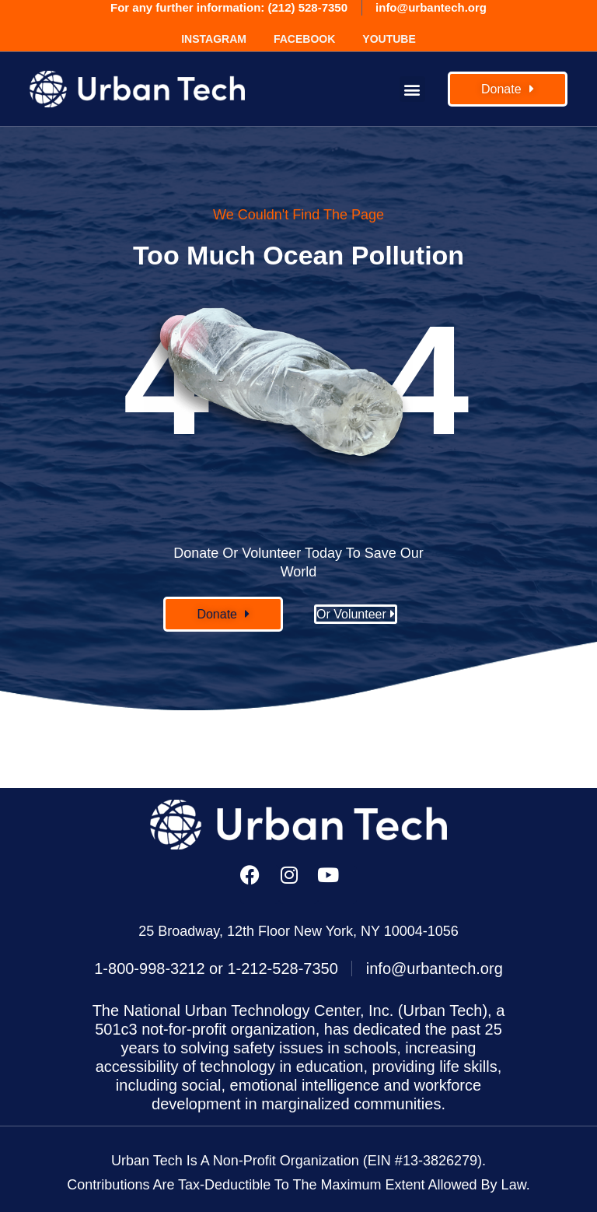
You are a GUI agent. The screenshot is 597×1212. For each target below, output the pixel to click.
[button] (412, 89)
